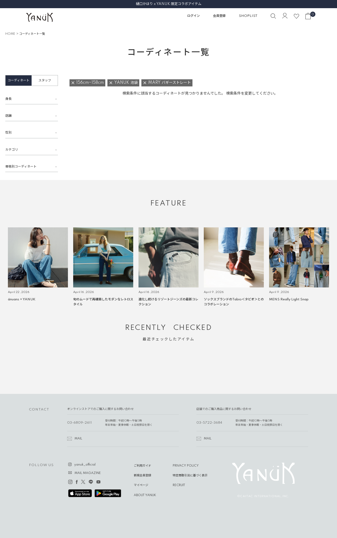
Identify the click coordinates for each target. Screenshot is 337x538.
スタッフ (44, 80)
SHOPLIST (248, 16)
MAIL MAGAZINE (88, 473)
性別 (8, 132)
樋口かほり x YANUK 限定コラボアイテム (168, 4)
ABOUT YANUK (145, 495)
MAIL (78, 438)
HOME (10, 34)
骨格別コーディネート (21, 166)
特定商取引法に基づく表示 (190, 475)
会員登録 (219, 16)
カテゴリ (11, 149)
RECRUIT (179, 485)
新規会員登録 (142, 475)
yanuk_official (85, 464)
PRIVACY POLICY (186, 465)
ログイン (193, 16)
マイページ (141, 485)
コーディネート (18, 80)
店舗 (8, 116)
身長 (8, 99)
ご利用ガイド (142, 465)
